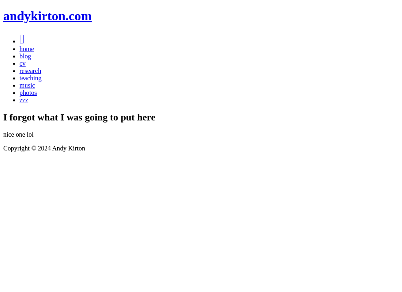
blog (25, 56)
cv (23, 63)
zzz (24, 100)
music (27, 85)
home (27, 48)
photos (28, 92)
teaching (30, 78)
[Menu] (22, 41)
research (30, 70)
